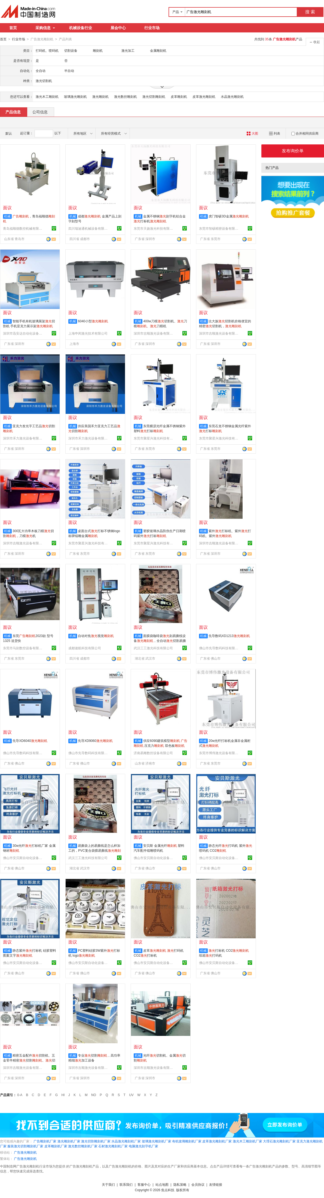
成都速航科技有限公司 (84, 648)
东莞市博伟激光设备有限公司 (219, 753)
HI (63, 1095)
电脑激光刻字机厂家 (143, 1146)
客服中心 (144, 1184)
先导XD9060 (95, 740)
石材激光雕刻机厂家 (113, 1146)
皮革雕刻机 (179, 96)
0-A (19, 1095)
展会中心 (118, 28)
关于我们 (108, 1184)
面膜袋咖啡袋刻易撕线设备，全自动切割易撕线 (160, 640)
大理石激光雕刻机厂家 (279, 1141)
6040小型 (93, 321)
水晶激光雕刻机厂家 (126, 1141)
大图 (252, 133)
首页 (13, 28)
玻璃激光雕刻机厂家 (156, 1141)
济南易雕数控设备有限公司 (153, 753)
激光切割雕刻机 (153, 96)
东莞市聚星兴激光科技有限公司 (154, 438)
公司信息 (40, 112)
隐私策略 (180, 1184)
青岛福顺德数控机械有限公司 (23, 228)
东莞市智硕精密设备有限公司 (219, 228)
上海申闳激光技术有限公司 (88, 333)
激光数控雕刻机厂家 (82, 1146)
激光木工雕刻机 (47, 96)
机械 (7, 216)
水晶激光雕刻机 (232, 96)
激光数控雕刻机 (125, 96)
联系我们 (126, 1184)
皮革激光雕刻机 (203, 96)
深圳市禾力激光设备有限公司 (23, 438)
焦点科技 (167, 1190)
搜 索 (310, 12)
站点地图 (162, 1184)
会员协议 (197, 1184)
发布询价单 (293, 150)
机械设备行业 (80, 28)
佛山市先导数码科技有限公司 (219, 648)
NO (93, 1095)
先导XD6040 (30, 740)
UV (131, 1095)
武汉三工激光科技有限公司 (153, 648)
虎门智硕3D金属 (229, 216)
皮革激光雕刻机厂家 (217, 1141)
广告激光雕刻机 (25, 1152)
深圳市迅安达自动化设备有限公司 (23, 333)
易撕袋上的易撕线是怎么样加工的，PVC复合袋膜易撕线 (94, 850)
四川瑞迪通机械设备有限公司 (88, 228)
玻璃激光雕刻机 (75, 96)
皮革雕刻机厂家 (55, 1146)
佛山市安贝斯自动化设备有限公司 (23, 858)
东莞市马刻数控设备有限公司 (23, 648)
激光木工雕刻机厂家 (247, 1141)
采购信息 (45, 28)
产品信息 (13, 112)
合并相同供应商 (305, 133)
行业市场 (152, 28)
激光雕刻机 (100, 96)
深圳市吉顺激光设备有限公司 (154, 333)
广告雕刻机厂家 (44, 1141)
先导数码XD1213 (229, 636)
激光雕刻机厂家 (68, 1141)
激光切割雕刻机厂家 (96, 1141)
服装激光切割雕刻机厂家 (25, 1146)
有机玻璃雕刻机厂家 (186, 1141)
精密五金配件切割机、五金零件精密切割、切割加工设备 (29, 1060)
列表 (274, 133)
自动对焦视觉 (96, 636)
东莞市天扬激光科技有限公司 (154, 228)
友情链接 (215, 1184)
